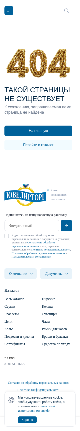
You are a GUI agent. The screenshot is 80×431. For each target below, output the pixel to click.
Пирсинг (48, 299)
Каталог (11, 290)
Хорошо (27, 420)
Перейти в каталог (38, 145)
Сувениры (49, 314)
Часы (46, 321)
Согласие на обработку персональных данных (34, 244)
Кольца (47, 306)
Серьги (9, 306)
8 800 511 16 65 (14, 364)
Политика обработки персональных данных (38, 253)
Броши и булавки (55, 336)
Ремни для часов (54, 329)
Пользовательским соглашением (31, 256)
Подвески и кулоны (19, 336)
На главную (38, 131)
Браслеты (11, 314)
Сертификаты (14, 344)
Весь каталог (14, 299)
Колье (8, 329)
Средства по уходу (56, 344)
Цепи (8, 321)
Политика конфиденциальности (50, 249)
